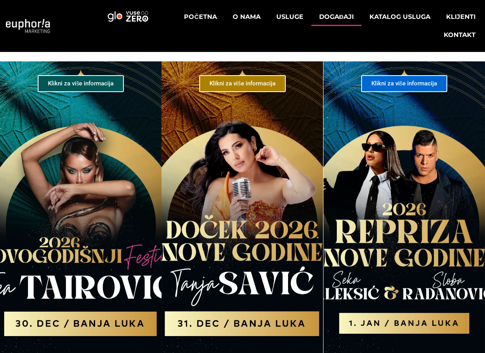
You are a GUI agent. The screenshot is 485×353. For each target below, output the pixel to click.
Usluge (289, 16)
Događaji (336, 16)
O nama (247, 16)
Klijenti (461, 16)
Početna (200, 16)
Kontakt (460, 35)
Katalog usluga (399, 16)
